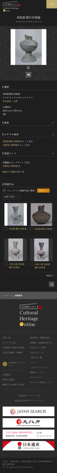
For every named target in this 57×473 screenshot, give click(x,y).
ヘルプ (33, 362)
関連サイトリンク (38, 372)
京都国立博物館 (10, 144)
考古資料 (7, 101)
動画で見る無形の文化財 (13, 384)
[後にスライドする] (50, 276)
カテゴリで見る (9, 342)
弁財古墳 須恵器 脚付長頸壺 (16, 266)
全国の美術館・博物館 (12, 352)
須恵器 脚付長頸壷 (11, 141)
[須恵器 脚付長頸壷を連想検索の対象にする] (5, 228)
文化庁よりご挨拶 (38, 347)
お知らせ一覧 (36, 357)
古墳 (15, 101)
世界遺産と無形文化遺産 (13, 347)
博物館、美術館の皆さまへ (42, 342)
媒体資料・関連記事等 (40, 337)
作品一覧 (6, 337)
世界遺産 (6, 374)
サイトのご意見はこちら (41, 382)
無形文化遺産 (8, 379)
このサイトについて (39, 367)
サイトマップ (36, 377)
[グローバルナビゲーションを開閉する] (51, 4)
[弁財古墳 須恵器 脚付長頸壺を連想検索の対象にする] (5, 264)
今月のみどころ (37, 352)
